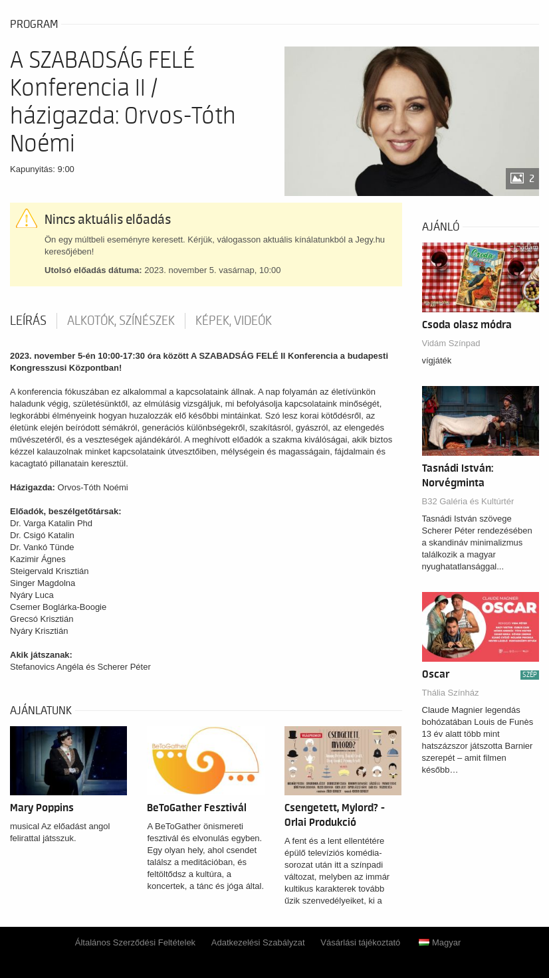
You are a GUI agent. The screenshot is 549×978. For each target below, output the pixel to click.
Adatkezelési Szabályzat (258, 942)
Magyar (440, 942)
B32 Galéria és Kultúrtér (468, 501)
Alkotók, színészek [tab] (121, 321)
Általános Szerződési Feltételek (135, 942)
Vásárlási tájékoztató (360, 942)
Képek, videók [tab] (233, 321)
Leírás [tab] (28, 321)
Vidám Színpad (451, 343)
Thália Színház (450, 693)
